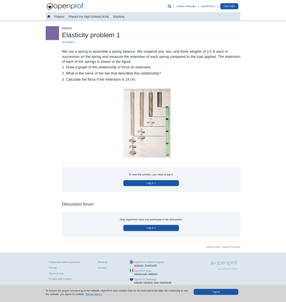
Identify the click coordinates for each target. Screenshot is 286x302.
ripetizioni (152, 274)
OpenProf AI (208, 6)
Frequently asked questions (64, 262)
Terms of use (56, 273)
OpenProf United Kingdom (149, 262)
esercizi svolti (141, 274)
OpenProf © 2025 (227, 269)
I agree (216, 291)
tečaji (156, 282)
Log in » (151, 183)
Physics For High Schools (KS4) (89, 16)
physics (59, 16)
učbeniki (138, 282)
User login (229, 6)
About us (102, 262)
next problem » (69, 42)
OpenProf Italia (142, 270)
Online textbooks (186, 6)
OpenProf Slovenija (145, 279)
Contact (101, 267)
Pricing (53, 267)
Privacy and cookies (60, 278)
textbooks (139, 265)
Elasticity (119, 16)
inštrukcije (148, 282)
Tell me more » (93, 294)
